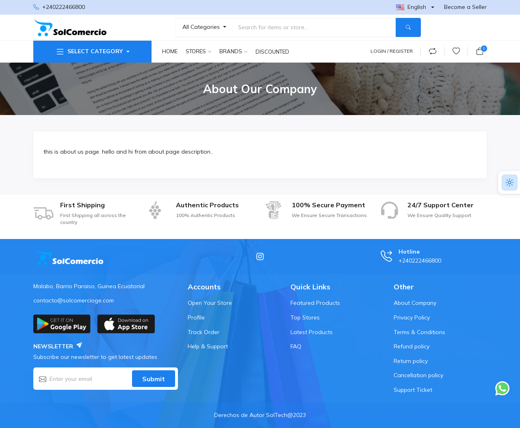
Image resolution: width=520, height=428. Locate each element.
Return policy (411, 361)
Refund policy (411, 346)
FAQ (295, 346)
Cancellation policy (418, 375)
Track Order (203, 332)
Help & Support (208, 346)
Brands (230, 51)
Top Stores (305, 317)
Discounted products (273, 51)
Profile (196, 317)
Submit (153, 379)
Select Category (89, 51)
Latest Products (311, 332)
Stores (196, 51)
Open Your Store (210, 302)
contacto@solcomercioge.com (73, 300)
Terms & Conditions (419, 332)
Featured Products (315, 302)
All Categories (201, 26)
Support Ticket (413, 389)
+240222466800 (59, 7)
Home (170, 51)
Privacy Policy (412, 317)
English (411, 7)
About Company (415, 302)
